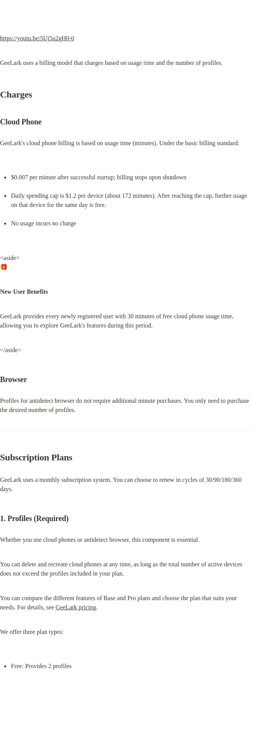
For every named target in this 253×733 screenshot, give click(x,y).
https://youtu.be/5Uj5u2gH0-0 (37, 38)
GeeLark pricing (76, 607)
